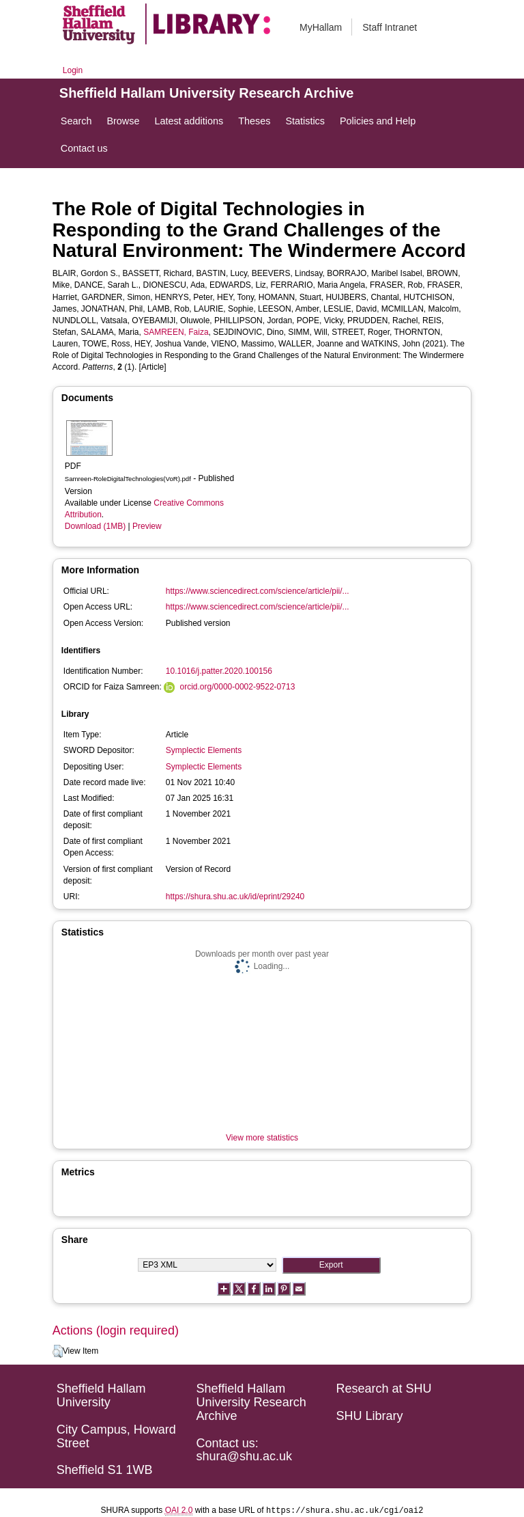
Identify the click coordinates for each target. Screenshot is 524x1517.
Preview (147, 526)
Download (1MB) (95, 526)
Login (73, 70)
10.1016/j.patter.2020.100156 (219, 671)
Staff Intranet (389, 27)
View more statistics (262, 1138)
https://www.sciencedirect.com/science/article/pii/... (257, 591)
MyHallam (321, 27)
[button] (58, 1351)
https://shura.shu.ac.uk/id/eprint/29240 (235, 896)
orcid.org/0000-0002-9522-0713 (237, 687)
